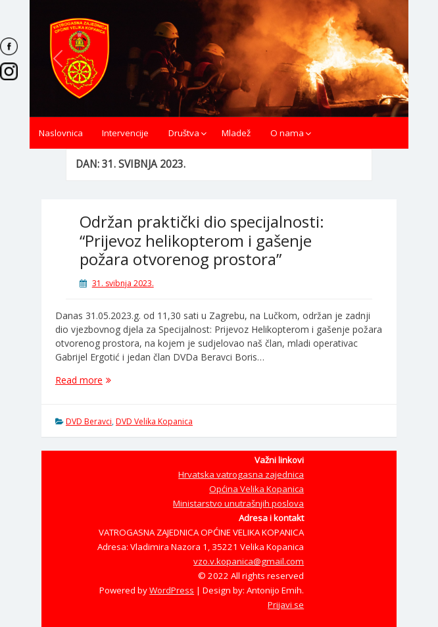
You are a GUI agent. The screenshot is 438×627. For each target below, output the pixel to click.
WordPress (171, 590)
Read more (106, 380)
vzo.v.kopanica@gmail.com (248, 561)
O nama (287, 133)
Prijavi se (286, 605)
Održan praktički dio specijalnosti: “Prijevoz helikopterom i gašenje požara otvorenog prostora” (202, 240)
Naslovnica (61, 133)
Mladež (236, 133)
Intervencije (125, 133)
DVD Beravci (89, 421)
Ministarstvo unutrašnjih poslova (238, 503)
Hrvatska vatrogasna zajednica (241, 474)
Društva (183, 133)
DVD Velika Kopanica (154, 421)
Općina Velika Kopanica (256, 489)
